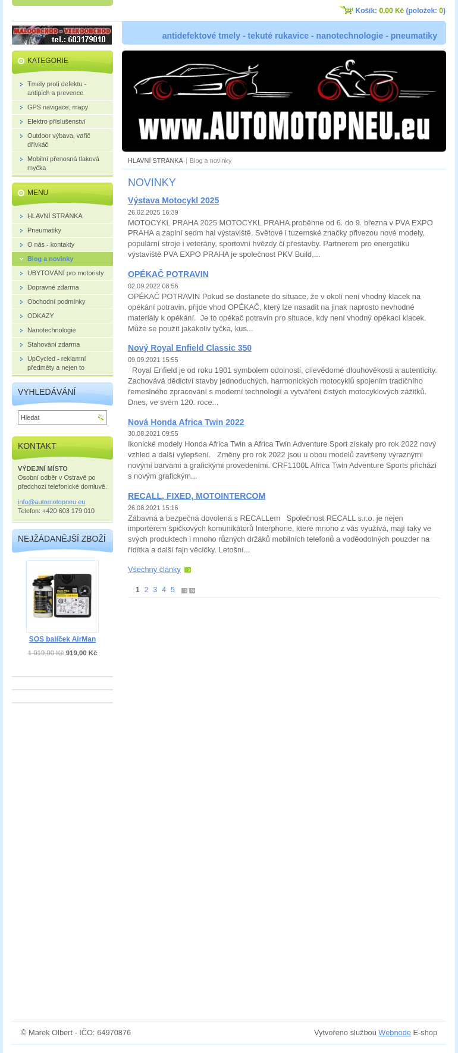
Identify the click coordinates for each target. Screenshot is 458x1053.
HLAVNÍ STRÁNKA (155, 160)
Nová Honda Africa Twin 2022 (186, 422)
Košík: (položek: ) (401, 11)
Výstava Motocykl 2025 (173, 200)
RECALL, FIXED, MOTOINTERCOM (196, 496)
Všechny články (154, 569)
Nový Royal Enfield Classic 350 (190, 348)
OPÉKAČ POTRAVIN (168, 274)
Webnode (394, 1032)
